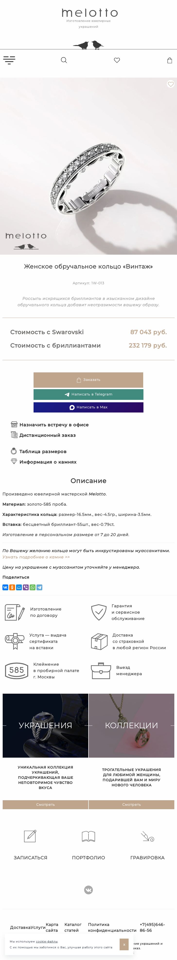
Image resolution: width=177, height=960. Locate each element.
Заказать (88, 380)
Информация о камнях (44, 462)
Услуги (38, 927)
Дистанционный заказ (43, 435)
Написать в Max (88, 407)
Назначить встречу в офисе (50, 425)
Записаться (29, 845)
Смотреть (45, 805)
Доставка (20, 927)
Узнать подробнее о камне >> (36, 557)
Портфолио (88, 845)
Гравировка (147, 845)
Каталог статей (72, 927)
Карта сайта (52, 927)
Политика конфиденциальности (112, 927)
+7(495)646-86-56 (152, 927)
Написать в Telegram (88, 394)
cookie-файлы (47, 941)
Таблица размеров (39, 451)
